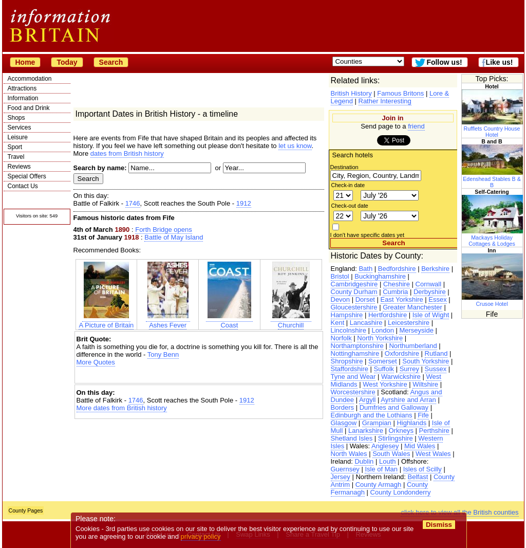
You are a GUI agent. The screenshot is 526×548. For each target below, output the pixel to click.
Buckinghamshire (380, 276)
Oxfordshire (402, 353)
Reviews (19, 166)
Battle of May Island (173, 237)
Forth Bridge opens (163, 229)
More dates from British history (122, 408)
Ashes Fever (168, 321)
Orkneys (401, 430)
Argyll (367, 400)
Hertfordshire (387, 315)
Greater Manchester (412, 307)
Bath (365, 268)
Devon (340, 299)
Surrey (409, 369)
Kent (338, 322)
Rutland (436, 353)
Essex (437, 299)
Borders (342, 407)
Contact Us (23, 186)
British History (351, 93)
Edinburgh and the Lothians (371, 415)
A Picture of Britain (106, 321)
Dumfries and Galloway (394, 407)
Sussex (436, 369)
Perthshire (434, 430)
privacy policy (201, 536)
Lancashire (366, 322)
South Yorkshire (425, 361)
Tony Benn (163, 354)
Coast (229, 321)
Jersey (340, 477)
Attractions (22, 88)
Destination (344, 167)
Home (25, 62)
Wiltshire (425, 384)
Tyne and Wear (353, 376)
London (382, 330)
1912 (243, 203)
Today (67, 62)
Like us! (499, 62)
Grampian (376, 423)
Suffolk (384, 369)
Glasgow (344, 423)
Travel (16, 156)
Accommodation (30, 78)
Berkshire (435, 268)
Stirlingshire (395, 438)
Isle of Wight (430, 315)
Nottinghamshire (355, 353)
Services (19, 127)
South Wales (391, 454)
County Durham (354, 292)
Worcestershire (353, 392)
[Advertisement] (199, 375)
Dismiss (439, 524)
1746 (132, 203)
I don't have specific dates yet (367, 235)
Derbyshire (430, 292)
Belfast (418, 477)
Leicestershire (408, 322)
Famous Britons (400, 93)
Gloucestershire (354, 307)
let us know (294, 146)
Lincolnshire (348, 330)
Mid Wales (419, 446)
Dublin (363, 461)
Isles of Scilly (422, 469)
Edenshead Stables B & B (492, 179)
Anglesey (385, 446)
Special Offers (27, 176)
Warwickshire (401, 376)
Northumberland (413, 346)
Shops (16, 117)
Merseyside (416, 330)
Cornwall (429, 284)
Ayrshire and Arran (408, 400)
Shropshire (347, 361)
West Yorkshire (385, 384)
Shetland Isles (352, 438)
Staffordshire (349, 369)
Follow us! (444, 62)
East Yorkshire (402, 299)
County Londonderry (400, 492)
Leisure (18, 137)
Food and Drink (29, 108)
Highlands (411, 423)
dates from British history (127, 153)
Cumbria (395, 292)
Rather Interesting (385, 101)
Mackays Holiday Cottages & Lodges (492, 237)
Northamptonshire (357, 346)
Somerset (382, 361)
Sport (15, 147)
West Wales (433, 454)
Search (111, 62)
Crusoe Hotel (492, 301)
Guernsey (345, 469)
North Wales (349, 454)
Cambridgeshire (354, 284)
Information (23, 98)
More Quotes (96, 362)
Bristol (340, 276)
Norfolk (341, 338)
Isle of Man (381, 469)
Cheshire (396, 284)
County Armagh (378, 484)
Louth (387, 461)
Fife (423, 415)
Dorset (365, 299)
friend (416, 126)
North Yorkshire (380, 338)
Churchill (291, 321)
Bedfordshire (397, 268)
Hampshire (347, 315)
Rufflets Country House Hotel (492, 128)
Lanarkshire (365, 430)
